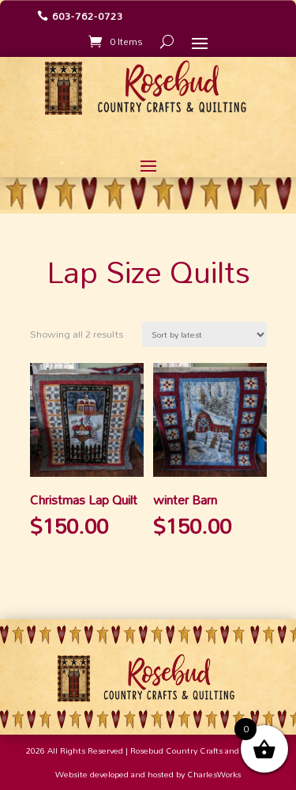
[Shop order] (204, 334)
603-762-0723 (87, 16)
